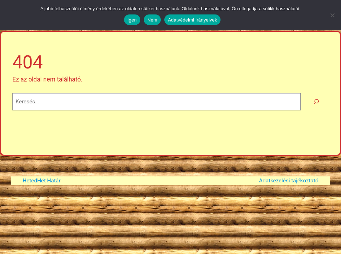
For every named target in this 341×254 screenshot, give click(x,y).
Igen (132, 20)
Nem (152, 20)
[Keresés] (316, 101)
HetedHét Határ (41, 180)
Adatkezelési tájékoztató (288, 180)
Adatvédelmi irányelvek (192, 20)
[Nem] (332, 15)
